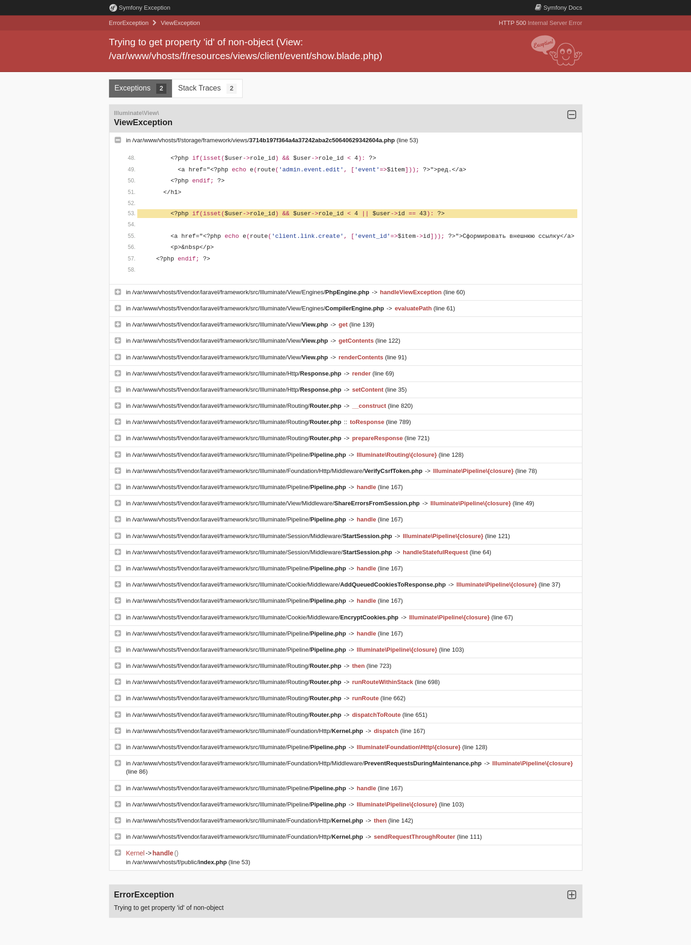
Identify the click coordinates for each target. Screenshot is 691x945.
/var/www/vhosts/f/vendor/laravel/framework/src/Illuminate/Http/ (237, 373)
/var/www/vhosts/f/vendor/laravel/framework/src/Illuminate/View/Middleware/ (276, 503)
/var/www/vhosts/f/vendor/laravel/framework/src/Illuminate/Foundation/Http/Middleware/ (278, 470)
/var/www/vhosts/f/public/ (180, 862)
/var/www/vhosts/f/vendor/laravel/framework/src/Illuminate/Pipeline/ (240, 454)
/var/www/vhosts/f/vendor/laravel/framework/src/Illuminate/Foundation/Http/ (248, 730)
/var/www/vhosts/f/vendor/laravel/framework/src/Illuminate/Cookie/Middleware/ (289, 584)
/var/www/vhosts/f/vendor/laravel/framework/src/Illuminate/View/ (231, 324)
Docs (558, 7)
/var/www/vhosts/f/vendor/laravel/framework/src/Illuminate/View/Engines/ (251, 292)
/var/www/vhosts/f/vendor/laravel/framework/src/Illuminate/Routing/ (237, 405)
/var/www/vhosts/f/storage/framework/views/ (264, 140)
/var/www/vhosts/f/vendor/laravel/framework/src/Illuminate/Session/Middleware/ (263, 536)
